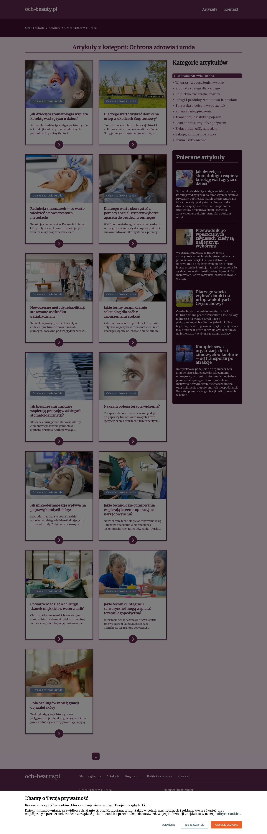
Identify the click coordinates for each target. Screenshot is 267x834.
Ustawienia (168, 824)
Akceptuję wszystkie (226, 824)
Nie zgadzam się (194, 824)
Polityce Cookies (227, 814)
